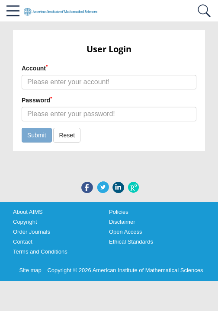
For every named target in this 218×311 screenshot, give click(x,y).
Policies (118, 212)
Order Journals (31, 231)
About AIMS (28, 212)
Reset (67, 135)
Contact (22, 241)
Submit (36, 135)
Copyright (25, 222)
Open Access (125, 231)
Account (35, 68)
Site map (30, 270)
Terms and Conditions (40, 251)
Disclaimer (122, 222)
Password (37, 100)
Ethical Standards (131, 241)
